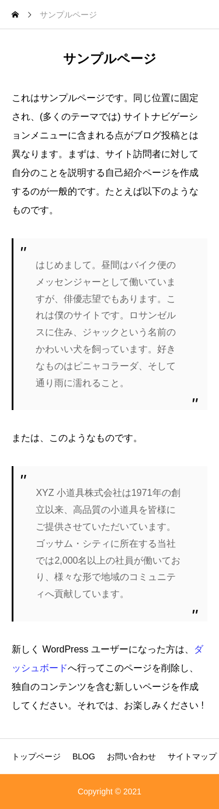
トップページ (36, 756)
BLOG (83, 756)
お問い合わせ (131, 756)
